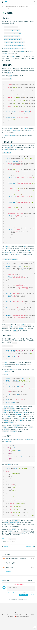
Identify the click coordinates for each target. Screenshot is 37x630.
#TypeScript (12, 548)
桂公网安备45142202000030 (22, 626)
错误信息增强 (7, 556)
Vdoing (8, 624)
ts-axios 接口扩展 (24, 6)
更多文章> (8, 581)
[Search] (34, 2)
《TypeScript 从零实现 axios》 (11, 6)
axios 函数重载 (30, 556)
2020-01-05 (11, 8)
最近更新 (8, 564)
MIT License (27, 624)
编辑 (3, 548)
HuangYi (5, 8)
